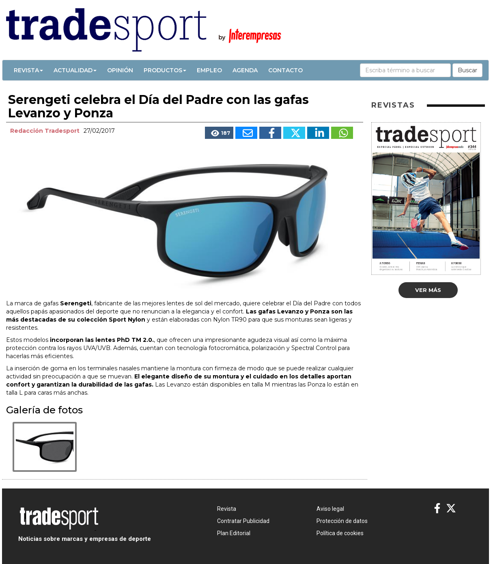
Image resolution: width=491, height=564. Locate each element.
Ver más (428, 290)
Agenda (245, 70)
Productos (165, 70)
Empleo (209, 70)
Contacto (285, 70)
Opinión (120, 70)
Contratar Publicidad (243, 521)
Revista (28, 70)
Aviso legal (330, 509)
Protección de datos (342, 521)
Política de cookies (340, 533)
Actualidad (75, 70)
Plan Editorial (233, 533)
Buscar (467, 70)
